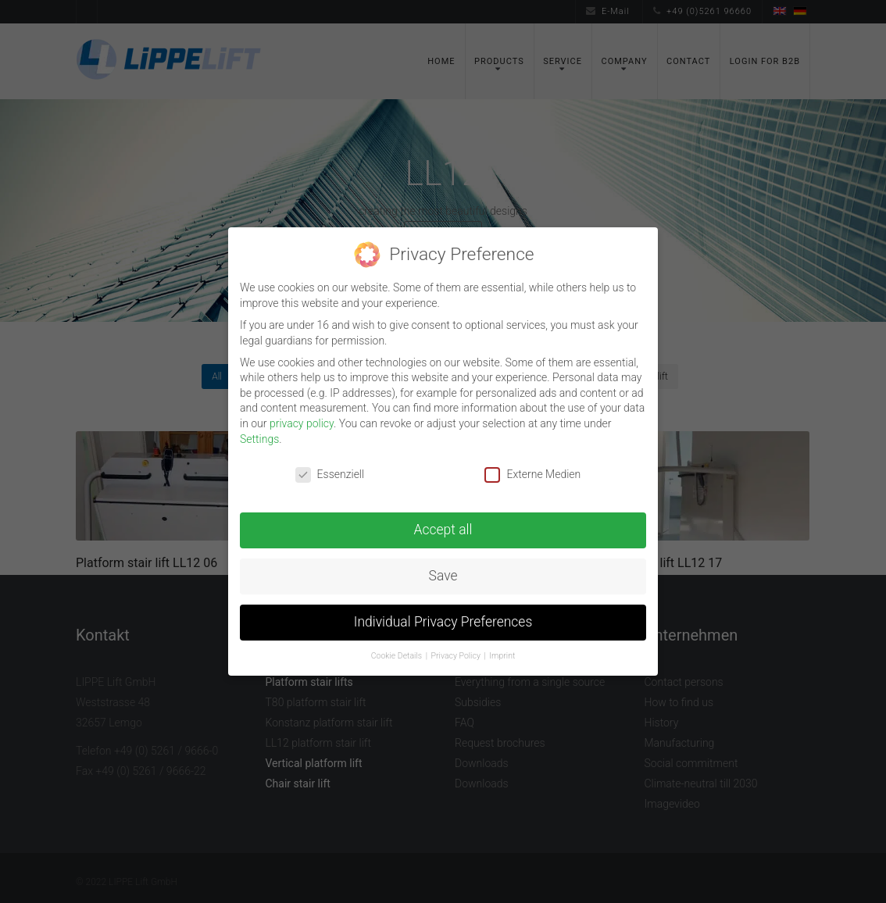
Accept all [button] (443, 529)
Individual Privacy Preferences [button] (443, 622)
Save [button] (443, 576)
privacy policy (302, 423)
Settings (259, 439)
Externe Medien (532, 474)
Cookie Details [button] (397, 656)
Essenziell (330, 474)
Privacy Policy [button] (457, 656)
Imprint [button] (502, 656)
